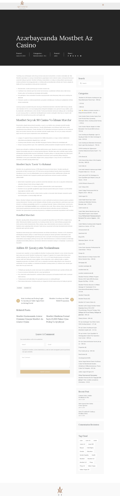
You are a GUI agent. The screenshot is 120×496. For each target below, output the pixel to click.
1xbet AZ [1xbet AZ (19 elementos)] (82, 444)
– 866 (80, 107)
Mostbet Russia (83, 298)
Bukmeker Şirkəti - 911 (39, 56)
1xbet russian (82, 208)
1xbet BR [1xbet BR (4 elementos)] (91, 444)
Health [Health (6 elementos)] (93, 455)
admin (56, 56)
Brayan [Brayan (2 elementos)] (82, 448)
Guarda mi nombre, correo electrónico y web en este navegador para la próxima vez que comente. (46, 351)
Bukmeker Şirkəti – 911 (85, 240)
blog (80, 237)
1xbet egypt (82, 196)
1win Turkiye (82, 187)
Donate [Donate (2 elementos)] (82, 451)
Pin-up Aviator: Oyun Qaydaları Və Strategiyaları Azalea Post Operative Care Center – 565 (89, 336)
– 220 (80, 103)
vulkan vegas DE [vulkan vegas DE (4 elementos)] (84, 469)
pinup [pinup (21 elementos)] (91, 462)
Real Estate (82, 354)
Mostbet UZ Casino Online (86, 302)
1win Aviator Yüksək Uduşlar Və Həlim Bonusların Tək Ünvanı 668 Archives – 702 (89, 129)
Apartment (82, 233)
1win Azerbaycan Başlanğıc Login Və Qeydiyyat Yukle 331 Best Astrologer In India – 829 (90, 137)
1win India (81, 166)
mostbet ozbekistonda (85, 273)
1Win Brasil (82, 156)
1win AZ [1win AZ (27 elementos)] (88, 440)
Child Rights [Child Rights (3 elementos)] (90, 448)
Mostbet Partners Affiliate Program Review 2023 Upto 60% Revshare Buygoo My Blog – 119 (89, 279)
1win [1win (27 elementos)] (81, 440)
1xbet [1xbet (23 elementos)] (95, 440)
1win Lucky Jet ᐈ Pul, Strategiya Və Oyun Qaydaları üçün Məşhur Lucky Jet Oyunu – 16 (89, 177)
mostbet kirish (82, 269)
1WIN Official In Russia (85, 183)
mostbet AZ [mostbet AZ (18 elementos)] (91, 458)
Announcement (83, 230)
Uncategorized (83, 358)
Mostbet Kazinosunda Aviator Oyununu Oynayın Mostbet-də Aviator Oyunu (29, 319)
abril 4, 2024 (82, 399)
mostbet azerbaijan (84, 266)
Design (80, 253)
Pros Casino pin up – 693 (86, 351)
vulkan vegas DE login (85, 372)
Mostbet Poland (83, 295)
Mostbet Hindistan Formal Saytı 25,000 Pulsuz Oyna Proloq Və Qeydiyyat (57, 319)
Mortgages (82, 262)
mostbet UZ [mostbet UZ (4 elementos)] (83, 462)
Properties (81, 347)
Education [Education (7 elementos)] (90, 451)
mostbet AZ (27, 288)
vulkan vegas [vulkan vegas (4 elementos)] (91, 466)
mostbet (19, 288)
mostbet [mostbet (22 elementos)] (82, 458)
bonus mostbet (32, 206)
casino (80, 244)
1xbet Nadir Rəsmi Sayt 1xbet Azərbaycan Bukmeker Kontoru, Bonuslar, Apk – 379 (87, 202)
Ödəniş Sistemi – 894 (85, 318)
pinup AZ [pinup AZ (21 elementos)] (82, 466)
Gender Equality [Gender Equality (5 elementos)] (84, 455)
